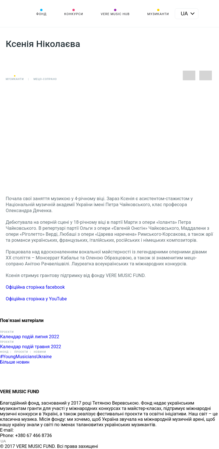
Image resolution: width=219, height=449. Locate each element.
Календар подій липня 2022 (29, 336)
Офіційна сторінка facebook (35, 287)
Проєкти (7, 332)
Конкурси (73, 14)
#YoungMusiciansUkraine (26, 356)
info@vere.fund (30, 430)
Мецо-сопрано (45, 79)
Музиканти (158, 14)
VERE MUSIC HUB (115, 14)
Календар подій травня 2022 (30, 346)
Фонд (41, 14)
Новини (40, 351)
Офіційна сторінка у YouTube (36, 299)
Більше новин (14, 362)
